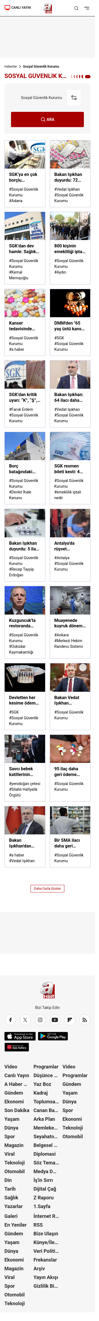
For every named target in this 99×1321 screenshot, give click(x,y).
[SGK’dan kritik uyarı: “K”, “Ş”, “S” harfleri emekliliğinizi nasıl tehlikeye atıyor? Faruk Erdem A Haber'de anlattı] (24, 393)
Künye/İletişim (48, 1242)
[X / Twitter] (25, 1019)
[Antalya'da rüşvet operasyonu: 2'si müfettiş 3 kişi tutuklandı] (70, 545)
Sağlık (11, 1197)
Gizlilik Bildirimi (48, 1286)
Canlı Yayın (16, 1075)
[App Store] (20, 1036)
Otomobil (14, 1171)
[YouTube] (55, 1019)
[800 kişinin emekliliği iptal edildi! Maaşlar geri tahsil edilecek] (70, 248)
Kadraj (41, 1093)
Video (10, 1067)
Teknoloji (14, 1163)
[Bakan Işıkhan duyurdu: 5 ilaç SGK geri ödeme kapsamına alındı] (24, 545)
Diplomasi (45, 1154)
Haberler (10, 66)
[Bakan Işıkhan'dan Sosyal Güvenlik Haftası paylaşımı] (24, 836)
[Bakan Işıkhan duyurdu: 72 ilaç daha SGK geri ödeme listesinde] (70, 173)
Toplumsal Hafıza (48, 1101)
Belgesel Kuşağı (48, 1145)
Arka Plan (44, 1119)
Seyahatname (48, 1136)
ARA (47, 119)
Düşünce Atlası (48, 1075)
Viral (9, 1154)
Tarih (10, 1189)
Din (8, 1180)
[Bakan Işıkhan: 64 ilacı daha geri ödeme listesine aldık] (70, 393)
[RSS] (84, 1019)
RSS (38, 1225)
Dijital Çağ (45, 1189)
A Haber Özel (18, 1084)
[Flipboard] (69, 1019)
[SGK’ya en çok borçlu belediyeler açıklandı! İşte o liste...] (24, 173)
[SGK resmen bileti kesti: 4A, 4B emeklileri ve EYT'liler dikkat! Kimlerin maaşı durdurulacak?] (70, 468)
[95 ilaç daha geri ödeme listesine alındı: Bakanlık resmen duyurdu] (70, 768)
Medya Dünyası (48, 1171)
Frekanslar (45, 1260)
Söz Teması (46, 1163)
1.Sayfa (42, 1206)
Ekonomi (14, 1101)
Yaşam (12, 1119)
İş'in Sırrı (43, 1180)
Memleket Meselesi (48, 1128)
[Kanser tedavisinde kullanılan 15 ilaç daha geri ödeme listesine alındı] (24, 322)
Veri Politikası (48, 1251)
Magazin (13, 1145)
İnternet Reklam (48, 1216)
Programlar (46, 1067)
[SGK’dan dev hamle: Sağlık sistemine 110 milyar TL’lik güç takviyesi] (24, 248)
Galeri (11, 1216)
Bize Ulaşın (46, 1233)
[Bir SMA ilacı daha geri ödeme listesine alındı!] (70, 836)
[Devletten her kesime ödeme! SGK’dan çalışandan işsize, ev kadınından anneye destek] (24, 696)
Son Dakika (16, 1110)
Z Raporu (44, 1197)
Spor (9, 1136)
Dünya (11, 1128)
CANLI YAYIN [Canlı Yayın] (17, 7)
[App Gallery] (16, 1047)
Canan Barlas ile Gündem (48, 1110)
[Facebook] (10, 1019)
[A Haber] (47, 8)
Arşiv (39, 1268)
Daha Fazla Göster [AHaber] (47, 889)
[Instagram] (40, 1019)
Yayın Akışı (46, 1277)
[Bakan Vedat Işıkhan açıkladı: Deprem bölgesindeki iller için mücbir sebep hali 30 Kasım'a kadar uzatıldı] (70, 696)
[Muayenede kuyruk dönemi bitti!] (70, 622)
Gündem (13, 1093)
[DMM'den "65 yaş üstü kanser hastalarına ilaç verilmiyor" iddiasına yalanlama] (70, 322)
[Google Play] (53, 1036)
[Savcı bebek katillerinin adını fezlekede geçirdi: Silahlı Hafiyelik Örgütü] (24, 768)
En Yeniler (15, 1225)
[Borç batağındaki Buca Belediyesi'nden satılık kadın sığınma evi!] (24, 468)
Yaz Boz (42, 1084)
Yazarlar (13, 1206)
